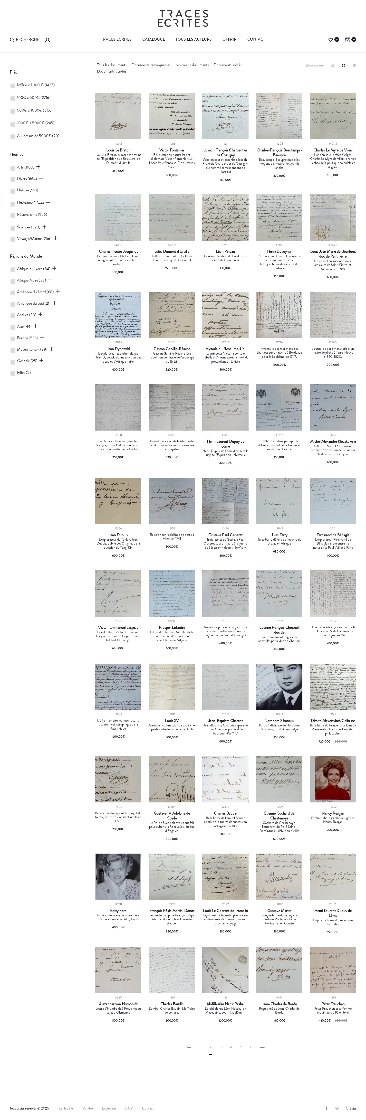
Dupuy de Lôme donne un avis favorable (333, 922)
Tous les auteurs (194, 39)
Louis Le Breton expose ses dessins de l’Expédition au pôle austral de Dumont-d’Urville (118, 158)
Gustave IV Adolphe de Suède (172, 816)
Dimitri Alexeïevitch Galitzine (333, 720)
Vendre (88, 1108)
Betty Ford (118, 910)
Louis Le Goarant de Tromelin (225, 910)
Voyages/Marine (34, 238)
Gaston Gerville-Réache (172, 349)
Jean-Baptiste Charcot (225, 720)
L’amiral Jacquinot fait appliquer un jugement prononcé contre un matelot (118, 260)
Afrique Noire (31, 280)
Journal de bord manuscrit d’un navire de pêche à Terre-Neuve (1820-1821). (333, 352)
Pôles (24, 372)
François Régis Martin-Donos (171, 910)
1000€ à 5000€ (36, 123)
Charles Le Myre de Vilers (333, 150)
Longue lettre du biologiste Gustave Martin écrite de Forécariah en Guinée (279, 919)
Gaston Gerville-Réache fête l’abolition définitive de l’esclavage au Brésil (172, 357)
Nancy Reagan (333, 813)
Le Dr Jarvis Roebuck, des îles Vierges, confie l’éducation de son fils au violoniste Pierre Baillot (118, 445)
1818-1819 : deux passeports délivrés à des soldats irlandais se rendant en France (279, 445)
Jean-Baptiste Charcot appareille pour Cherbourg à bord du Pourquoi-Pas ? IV (225, 729)
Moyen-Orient (32, 349)
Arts (25, 167)
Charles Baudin (225, 813)
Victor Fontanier (171, 150)
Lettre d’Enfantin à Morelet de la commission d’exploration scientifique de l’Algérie (171, 636)
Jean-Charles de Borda (279, 1004)
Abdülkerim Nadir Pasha (225, 1004)
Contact (256, 39)
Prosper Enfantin (172, 627)
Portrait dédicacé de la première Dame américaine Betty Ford (118, 917)
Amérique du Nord (35, 292)
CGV (129, 1108)
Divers (27, 178)
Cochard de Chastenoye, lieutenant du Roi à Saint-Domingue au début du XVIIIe (279, 826)
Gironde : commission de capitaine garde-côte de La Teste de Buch (172, 727)
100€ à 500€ (34, 97)
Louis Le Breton (118, 150)
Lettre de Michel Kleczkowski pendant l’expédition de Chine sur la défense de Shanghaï (333, 450)
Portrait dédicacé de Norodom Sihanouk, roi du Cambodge (279, 727)
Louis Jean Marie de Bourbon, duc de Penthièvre (333, 254)
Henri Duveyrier (279, 251)
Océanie (27, 361)
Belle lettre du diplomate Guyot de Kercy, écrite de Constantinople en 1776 (118, 817)
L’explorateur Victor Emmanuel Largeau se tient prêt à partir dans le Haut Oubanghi (118, 636)
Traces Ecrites (116, 39)
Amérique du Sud (34, 303)
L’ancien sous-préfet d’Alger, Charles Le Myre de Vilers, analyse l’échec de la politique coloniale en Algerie (333, 160)
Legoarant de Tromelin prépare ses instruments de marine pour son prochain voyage (225, 919)
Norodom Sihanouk (279, 720)
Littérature (30, 203)
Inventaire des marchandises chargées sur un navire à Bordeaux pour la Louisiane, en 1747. (279, 352)
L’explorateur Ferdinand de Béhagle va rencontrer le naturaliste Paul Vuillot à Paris (333, 543)
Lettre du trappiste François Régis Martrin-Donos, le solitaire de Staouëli (171, 919)
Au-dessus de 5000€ (38, 136)
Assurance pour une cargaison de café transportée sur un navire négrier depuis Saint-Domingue (225, 631)
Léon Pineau (225, 251)
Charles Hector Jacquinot (118, 251)
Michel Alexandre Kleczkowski (333, 441)
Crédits (351, 1108)
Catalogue (153, 39)
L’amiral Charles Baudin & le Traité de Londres (172, 1010)
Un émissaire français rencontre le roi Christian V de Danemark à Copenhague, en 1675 (332, 631)
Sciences (28, 227)
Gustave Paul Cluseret (225, 535)
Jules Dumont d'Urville (172, 251)
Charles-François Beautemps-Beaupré (279, 153)
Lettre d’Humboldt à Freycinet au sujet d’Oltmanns (118, 1010)
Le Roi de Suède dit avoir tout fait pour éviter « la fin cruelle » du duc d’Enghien (171, 826)
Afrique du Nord (33, 269)
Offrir (229, 39)
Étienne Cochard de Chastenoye (279, 816)
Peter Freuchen (333, 1004)
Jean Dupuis (118, 535)
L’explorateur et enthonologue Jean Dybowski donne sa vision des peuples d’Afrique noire (118, 357)
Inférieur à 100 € (36, 85)
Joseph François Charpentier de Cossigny (225, 153)
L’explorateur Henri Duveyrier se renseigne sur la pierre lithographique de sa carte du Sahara (279, 262)
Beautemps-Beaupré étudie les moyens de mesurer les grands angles (279, 163)
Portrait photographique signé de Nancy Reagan (333, 819)
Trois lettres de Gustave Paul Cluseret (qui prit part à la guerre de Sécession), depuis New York (225, 543)
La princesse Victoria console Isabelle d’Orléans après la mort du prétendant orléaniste (225, 357)
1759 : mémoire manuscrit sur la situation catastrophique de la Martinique (118, 724)
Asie (24, 326)
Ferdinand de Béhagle (333, 535)
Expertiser (109, 1108)
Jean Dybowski (118, 349)
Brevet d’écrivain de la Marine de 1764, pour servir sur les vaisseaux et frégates (172, 445)
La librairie (66, 1108)
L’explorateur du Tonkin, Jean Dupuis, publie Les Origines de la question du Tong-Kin (118, 543)
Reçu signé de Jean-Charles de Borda (279, 1010)
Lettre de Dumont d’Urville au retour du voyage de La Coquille (172, 258)
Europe (27, 338)
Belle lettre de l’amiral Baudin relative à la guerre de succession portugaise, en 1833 (225, 821)
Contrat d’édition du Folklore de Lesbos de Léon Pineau (225, 258)
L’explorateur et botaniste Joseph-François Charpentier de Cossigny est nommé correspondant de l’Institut (225, 165)
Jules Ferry (279, 535)
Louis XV (172, 720)
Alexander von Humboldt (118, 1004)
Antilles (27, 315)
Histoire (27, 190)
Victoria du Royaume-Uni (225, 349)
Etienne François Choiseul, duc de (279, 630)
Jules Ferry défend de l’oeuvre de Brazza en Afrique (279, 541)
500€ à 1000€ (34, 110)
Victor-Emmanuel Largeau (118, 627)
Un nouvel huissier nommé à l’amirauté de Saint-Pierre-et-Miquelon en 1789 (333, 265)
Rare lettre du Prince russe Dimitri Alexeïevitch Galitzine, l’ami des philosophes (333, 729)
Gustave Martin (279, 910)
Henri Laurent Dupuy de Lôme (225, 444)
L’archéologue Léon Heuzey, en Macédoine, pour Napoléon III (225, 1010)
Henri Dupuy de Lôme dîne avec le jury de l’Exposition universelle (225, 452)
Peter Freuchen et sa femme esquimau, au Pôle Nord (333, 1010)
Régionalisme (32, 214)
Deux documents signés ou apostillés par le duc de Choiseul (279, 638)
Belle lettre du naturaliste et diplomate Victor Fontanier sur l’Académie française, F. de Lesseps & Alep (172, 160)
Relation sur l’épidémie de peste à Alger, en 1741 (172, 536)
